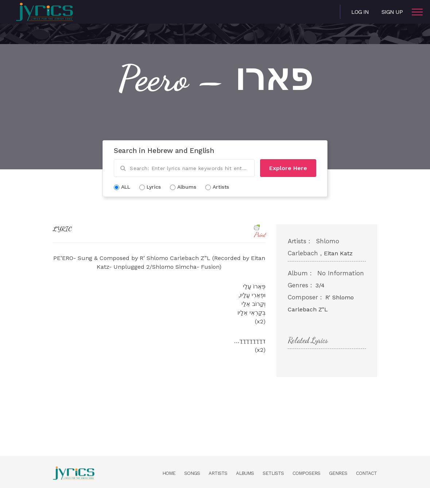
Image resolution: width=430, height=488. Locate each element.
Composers (306, 473)
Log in (360, 11)
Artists (218, 473)
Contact (366, 473)
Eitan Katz (338, 253)
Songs (192, 473)
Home (168, 473)
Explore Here (288, 168)
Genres (338, 473)
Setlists (273, 473)
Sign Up (392, 11)
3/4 (320, 285)
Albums (245, 473)
